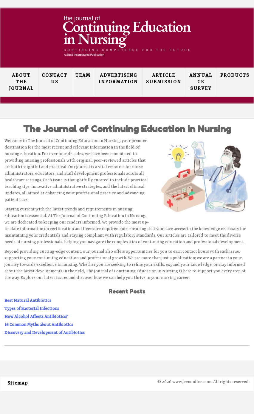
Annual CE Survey (200, 82)
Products (235, 75)
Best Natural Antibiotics (27, 300)
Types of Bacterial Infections (31, 308)
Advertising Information (118, 79)
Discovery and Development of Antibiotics (44, 332)
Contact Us (54, 79)
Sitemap (17, 383)
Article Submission (163, 79)
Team (83, 75)
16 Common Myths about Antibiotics (38, 324)
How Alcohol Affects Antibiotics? (36, 316)
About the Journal (21, 82)
